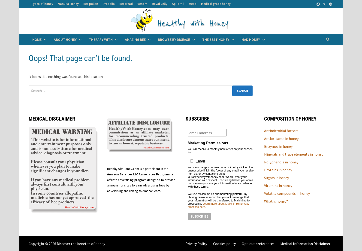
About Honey (65, 39)
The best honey (215, 39)
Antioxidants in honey (281, 138)
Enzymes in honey (278, 146)
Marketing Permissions (208, 143)
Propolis (109, 4)
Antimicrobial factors (281, 130)
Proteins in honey (278, 170)
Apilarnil (178, 4)
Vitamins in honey (278, 185)
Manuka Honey (68, 4)
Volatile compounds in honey (287, 193)
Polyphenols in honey (281, 162)
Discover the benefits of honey (81, 243)
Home (37, 39)
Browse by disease (174, 39)
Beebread (126, 4)
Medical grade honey (216, 4)
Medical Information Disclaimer (305, 243)
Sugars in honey (276, 177)
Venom (142, 4)
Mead (192, 4)
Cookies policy (224, 243)
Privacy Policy (196, 243)
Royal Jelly (159, 4)
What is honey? (276, 201)
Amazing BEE (135, 39)
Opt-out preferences (258, 243)
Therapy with (101, 39)
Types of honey (42, 4)
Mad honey (250, 39)
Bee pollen (90, 4)
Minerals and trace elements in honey (293, 154)
